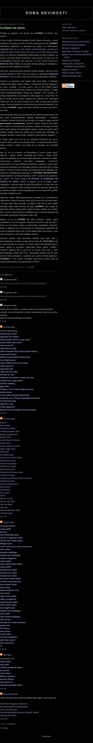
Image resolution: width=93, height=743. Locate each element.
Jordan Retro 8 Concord (10, 440)
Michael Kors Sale (7, 469)
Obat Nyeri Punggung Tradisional (13, 704)
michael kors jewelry (8, 464)
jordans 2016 (5, 437)
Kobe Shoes (5, 425)
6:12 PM (3, 688)
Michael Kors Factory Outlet (11, 472)
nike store (4, 507)
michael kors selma (8, 466)
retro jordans (5, 490)
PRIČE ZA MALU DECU (71, 73)
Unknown (7, 327)
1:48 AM (31, 267)
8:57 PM (3, 516)
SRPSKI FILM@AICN (71, 48)
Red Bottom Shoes (7, 428)
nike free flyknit (6, 504)
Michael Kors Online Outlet (11, 458)
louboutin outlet (6, 513)
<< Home (4, 728)
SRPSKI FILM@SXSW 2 (72, 76)
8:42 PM (3, 413)
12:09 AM (3, 719)
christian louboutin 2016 (9, 431)
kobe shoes (5, 493)
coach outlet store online (10, 446)
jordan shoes (5, 443)
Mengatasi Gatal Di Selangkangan (14, 707)
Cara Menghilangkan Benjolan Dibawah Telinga (19, 712)
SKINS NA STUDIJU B (71, 61)
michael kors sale (7, 481)
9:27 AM (3, 321)
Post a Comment (8, 724)
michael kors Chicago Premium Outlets (16, 478)
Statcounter (46, 736)
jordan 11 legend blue (9, 434)
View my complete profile (74, 30)
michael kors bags (7, 475)
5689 (5, 655)
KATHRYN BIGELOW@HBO (73, 45)
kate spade (4, 452)
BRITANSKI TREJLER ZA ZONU (75, 51)
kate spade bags (6, 455)
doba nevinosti (46, 13)
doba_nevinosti (69, 27)
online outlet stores (7, 449)
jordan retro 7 (5, 487)
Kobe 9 (3, 423)
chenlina (6, 522)
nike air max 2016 (7, 501)
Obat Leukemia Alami (9, 710)
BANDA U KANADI (69, 70)
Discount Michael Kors (9, 484)
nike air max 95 (6, 498)
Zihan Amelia (8, 694)
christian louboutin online (10, 510)
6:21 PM (3, 287)
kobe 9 (3, 496)
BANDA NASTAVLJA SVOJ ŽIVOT (76, 42)
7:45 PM (3, 649)
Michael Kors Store (8, 461)
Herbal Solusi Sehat (8, 715)
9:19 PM (3, 300)
